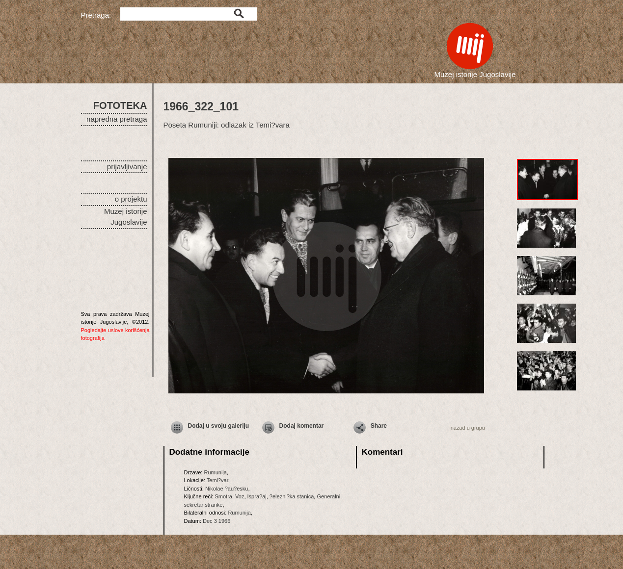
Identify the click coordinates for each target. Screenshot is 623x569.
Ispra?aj (257, 496)
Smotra (223, 496)
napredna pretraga (116, 119)
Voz (239, 496)
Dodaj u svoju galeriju (218, 425)
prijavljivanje (127, 166)
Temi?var (217, 480)
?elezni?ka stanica (292, 496)
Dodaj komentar (301, 425)
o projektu (131, 199)
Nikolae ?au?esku (226, 488)
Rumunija (215, 472)
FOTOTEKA (120, 105)
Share (379, 425)
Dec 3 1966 (216, 521)
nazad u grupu (468, 428)
